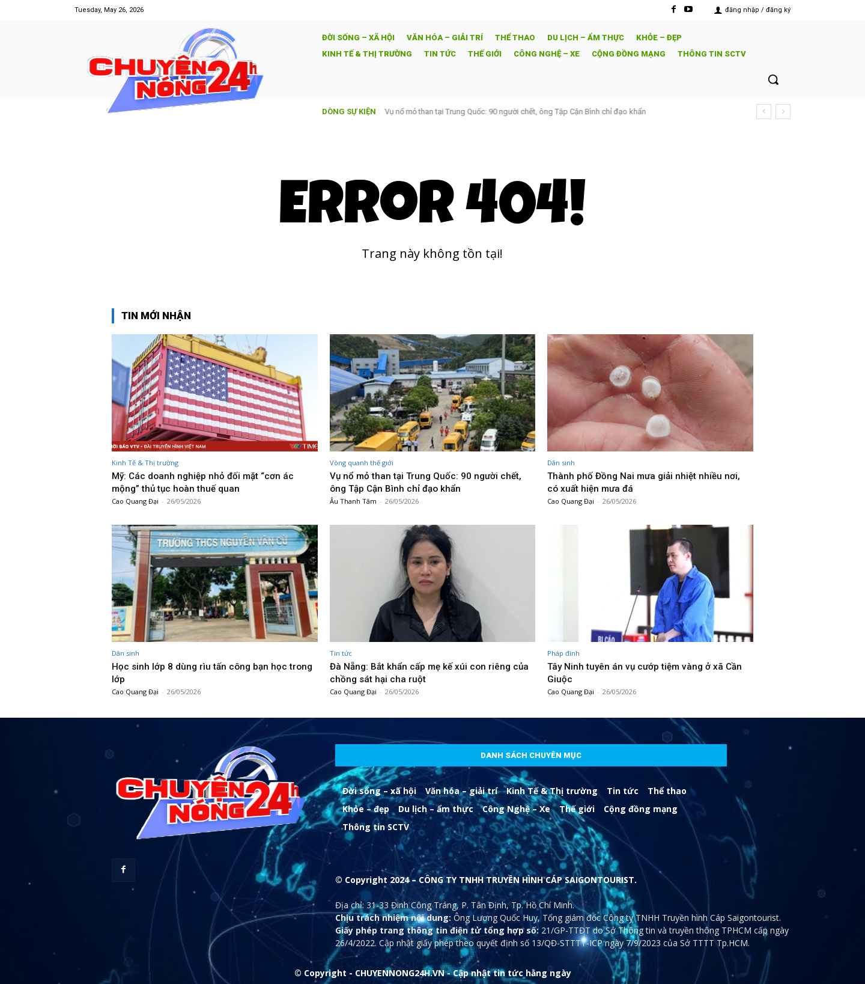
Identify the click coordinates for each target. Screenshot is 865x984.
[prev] (763, 111)
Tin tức (341, 653)
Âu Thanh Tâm (353, 501)
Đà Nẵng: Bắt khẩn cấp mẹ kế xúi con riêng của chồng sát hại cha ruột (426, 672)
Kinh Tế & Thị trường (145, 462)
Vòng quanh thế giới (361, 462)
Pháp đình (563, 653)
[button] (773, 79)
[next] (783, 111)
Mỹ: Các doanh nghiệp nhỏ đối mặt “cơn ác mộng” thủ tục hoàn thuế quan (208, 481)
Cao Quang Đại (135, 501)
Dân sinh (561, 462)
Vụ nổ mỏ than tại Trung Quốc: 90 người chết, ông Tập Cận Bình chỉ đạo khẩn (515, 111)
